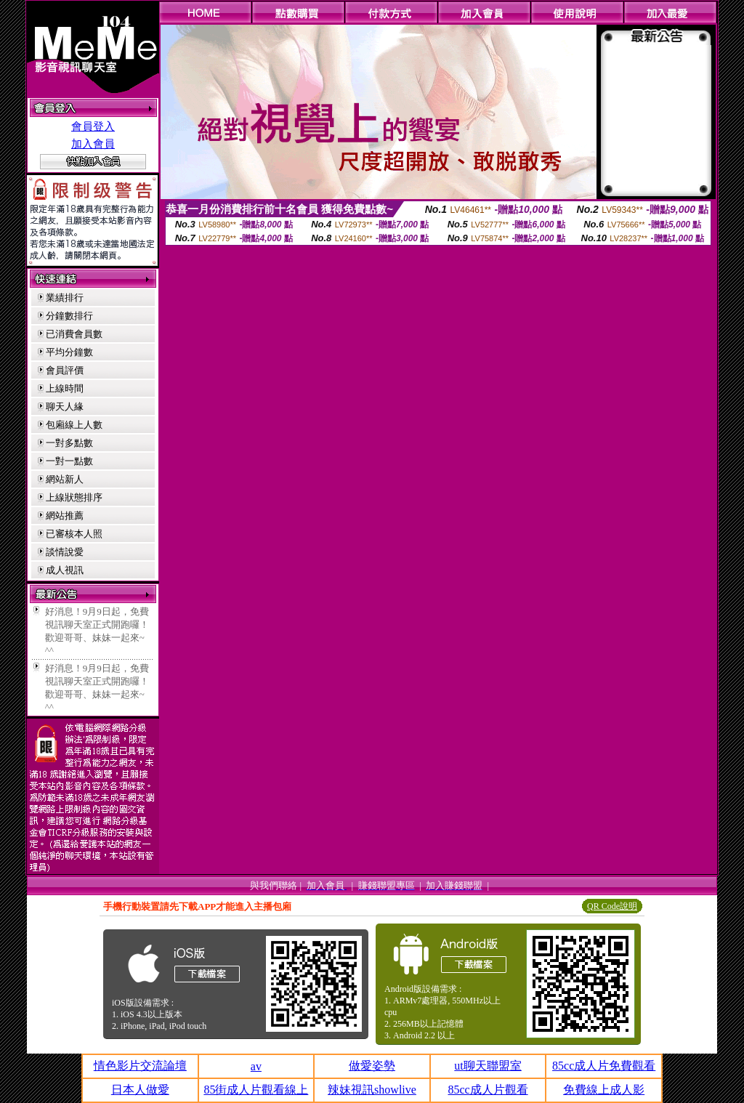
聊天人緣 (65, 406)
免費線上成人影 (603, 1089)
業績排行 (65, 297)
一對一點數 (69, 461)
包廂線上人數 (74, 424)
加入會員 (93, 144)
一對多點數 (69, 442)
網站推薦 (65, 515)
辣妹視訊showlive (372, 1089)
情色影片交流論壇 (140, 1065)
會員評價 (65, 370)
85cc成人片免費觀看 (603, 1065)
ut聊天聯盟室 (487, 1065)
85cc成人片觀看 (487, 1089)
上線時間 (65, 388)
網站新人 (65, 479)
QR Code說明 (612, 906)
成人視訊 (65, 570)
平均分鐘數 (69, 352)
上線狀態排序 (74, 497)
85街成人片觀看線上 (255, 1089)
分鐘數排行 (69, 315)
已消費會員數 (74, 333)
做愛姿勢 (372, 1065)
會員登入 (93, 126)
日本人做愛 (140, 1089)
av (256, 1066)
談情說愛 (65, 551)
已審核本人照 (74, 533)
